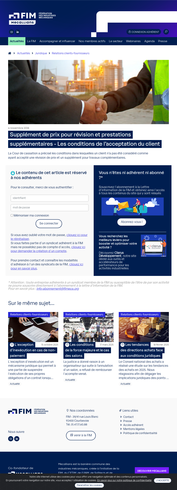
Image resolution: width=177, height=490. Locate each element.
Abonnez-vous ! (132, 222)
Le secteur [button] (116, 41)
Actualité (15, 384)
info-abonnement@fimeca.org (57, 288)
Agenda (149, 41)
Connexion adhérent (143, 31)
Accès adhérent (133, 425)
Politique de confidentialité (140, 433)
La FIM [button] (31, 41)
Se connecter (48, 223)
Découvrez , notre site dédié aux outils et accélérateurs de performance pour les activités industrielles (118, 252)
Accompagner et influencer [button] (57, 41)
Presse (162, 41)
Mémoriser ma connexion (30, 215)
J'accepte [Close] (162, 480)
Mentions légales (134, 429)
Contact (128, 417)
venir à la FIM (81, 435)
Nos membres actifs (92, 41)
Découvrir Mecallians (151, 471)
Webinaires (133, 41)
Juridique (41, 53)
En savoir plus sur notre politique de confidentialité (124, 480)
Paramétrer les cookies (89, 485)
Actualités (17, 41)
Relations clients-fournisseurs (70, 53)
